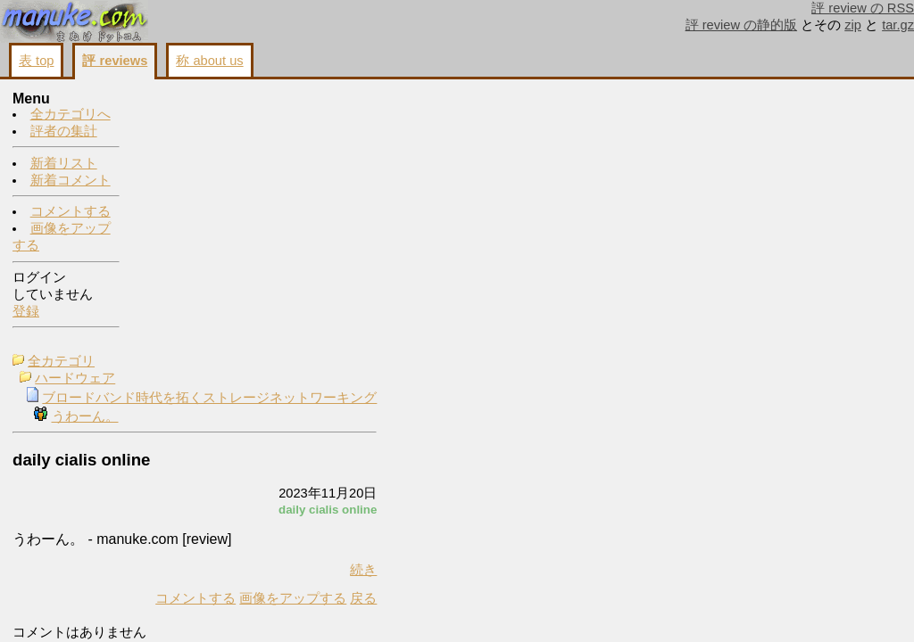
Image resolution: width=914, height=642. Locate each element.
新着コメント (70, 181)
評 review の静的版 (742, 25)
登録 (25, 312)
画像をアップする (417, 337)
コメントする (70, 212)
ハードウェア (200, 117)
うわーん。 (210, 155)
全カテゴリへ (70, 115)
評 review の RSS (862, 8)
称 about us (209, 61)
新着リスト (63, 164)
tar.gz (898, 25)
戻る (488, 337)
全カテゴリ (186, 100)
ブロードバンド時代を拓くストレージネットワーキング (334, 136)
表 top (36, 61)
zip (852, 25)
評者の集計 (63, 132)
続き (488, 308)
